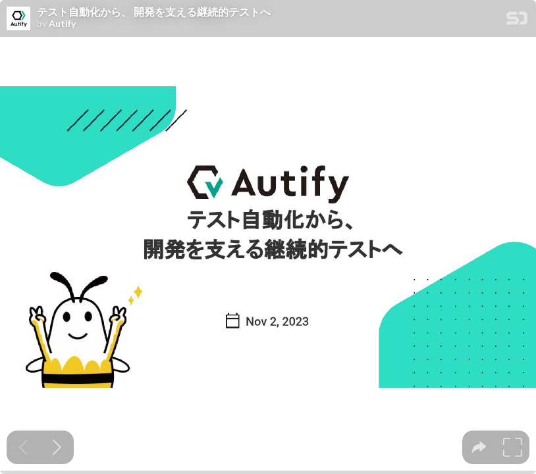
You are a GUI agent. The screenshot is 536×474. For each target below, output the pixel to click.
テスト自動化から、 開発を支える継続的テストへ (154, 12)
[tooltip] (479, 447)
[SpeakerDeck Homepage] (516, 20)
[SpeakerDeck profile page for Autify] (18, 19)
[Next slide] (57, 447)
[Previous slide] (23, 447)
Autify (62, 23)
